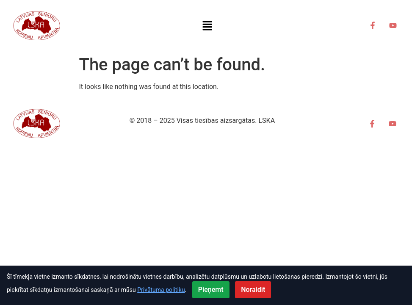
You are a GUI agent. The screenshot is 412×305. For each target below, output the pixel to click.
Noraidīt (253, 290)
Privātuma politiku (161, 289)
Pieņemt (211, 290)
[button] (207, 25)
